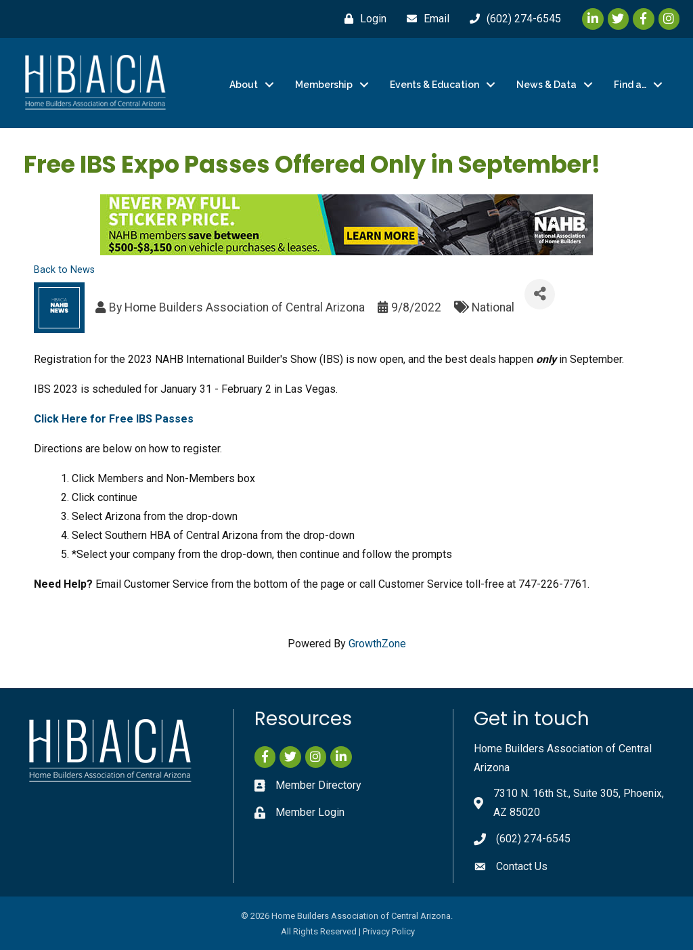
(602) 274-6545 (533, 838)
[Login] (362, 19)
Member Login (309, 812)
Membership (324, 84)
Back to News (64, 270)
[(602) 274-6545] (512, 19)
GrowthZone (377, 642)
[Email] (424, 19)
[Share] (539, 293)
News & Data (546, 84)
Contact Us (521, 866)
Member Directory (318, 785)
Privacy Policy (389, 931)
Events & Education (434, 84)
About (243, 84)
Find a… (630, 84)
